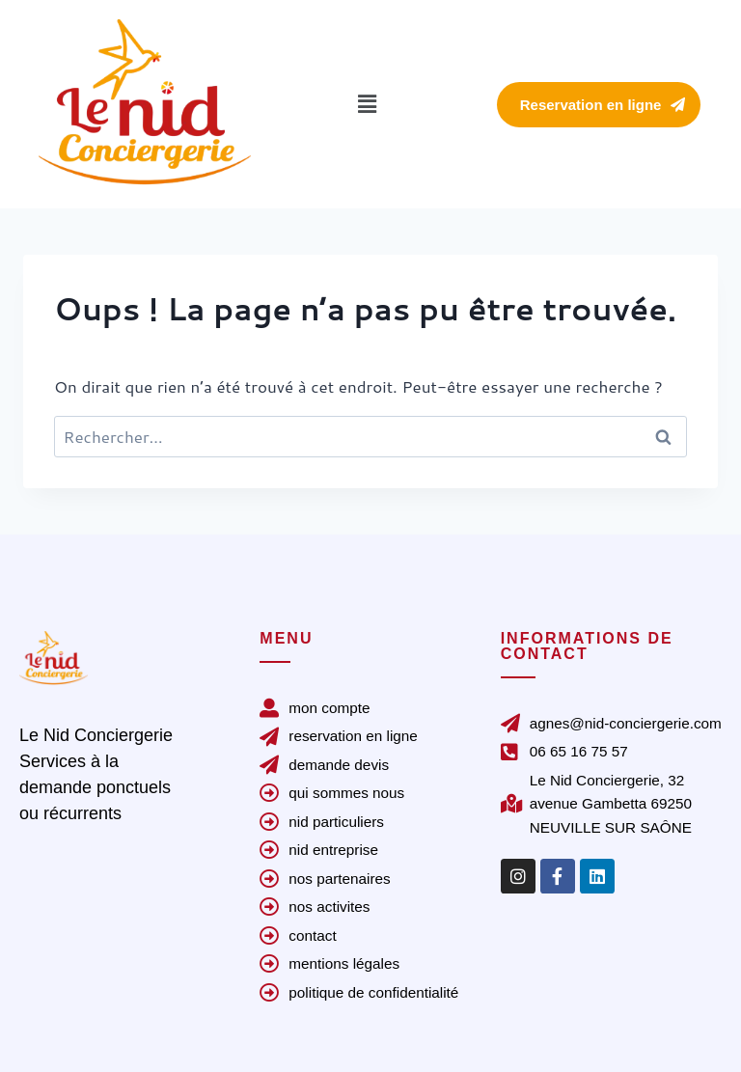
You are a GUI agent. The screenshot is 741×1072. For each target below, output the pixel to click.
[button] (366, 104)
